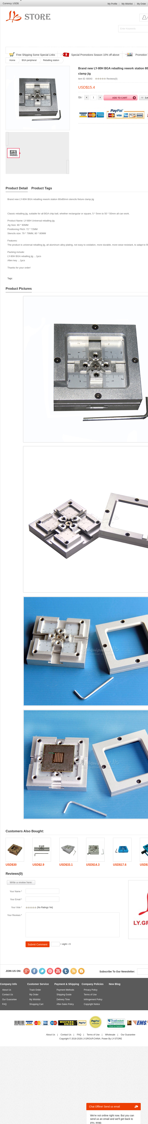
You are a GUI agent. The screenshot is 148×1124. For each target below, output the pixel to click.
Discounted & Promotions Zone (57, 47)
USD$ (15, 3)
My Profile (112, 4)
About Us (6, 990)
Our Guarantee (9, 999)
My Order (141, 4)
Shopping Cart (36, 1004)
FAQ (111, 47)
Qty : (80, 97)
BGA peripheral (29, 60)
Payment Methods (65, 990)
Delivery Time (63, 999)
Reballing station (51, 60)
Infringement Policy (93, 999)
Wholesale (110, 1034)
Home (25, 47)
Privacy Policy (90, 990)
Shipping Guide (64, 994)
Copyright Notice (92, 1004)
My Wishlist (127, 4)
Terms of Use (90, 994)
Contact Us (129, 47)
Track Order (92, 47)
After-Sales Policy (65, 1004)
